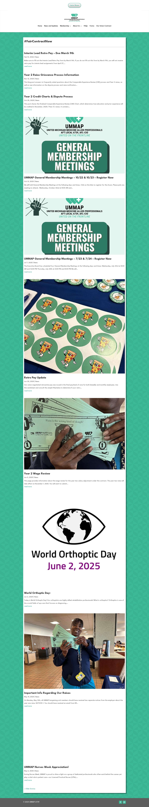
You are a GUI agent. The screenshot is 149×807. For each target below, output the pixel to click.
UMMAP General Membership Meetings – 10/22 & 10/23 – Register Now (68, 177)
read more (28, 66)
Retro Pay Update (35, 377)
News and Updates (51, 26)
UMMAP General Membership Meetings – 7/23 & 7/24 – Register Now (67, 259)
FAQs (86, 26)
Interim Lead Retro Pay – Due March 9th (49, 53)
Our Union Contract (103, 26)
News (37, 57)
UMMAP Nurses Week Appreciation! (46, 767)
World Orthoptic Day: (37, 593)
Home (40, 26)
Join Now (74, 5)
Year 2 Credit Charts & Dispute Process (48, 96)
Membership (64, 26)
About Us (76, 26)
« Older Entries (29, 789)
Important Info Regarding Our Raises (47, 693)
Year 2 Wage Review (37, 473)
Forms (92, 26)
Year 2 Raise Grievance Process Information (51, 75)
